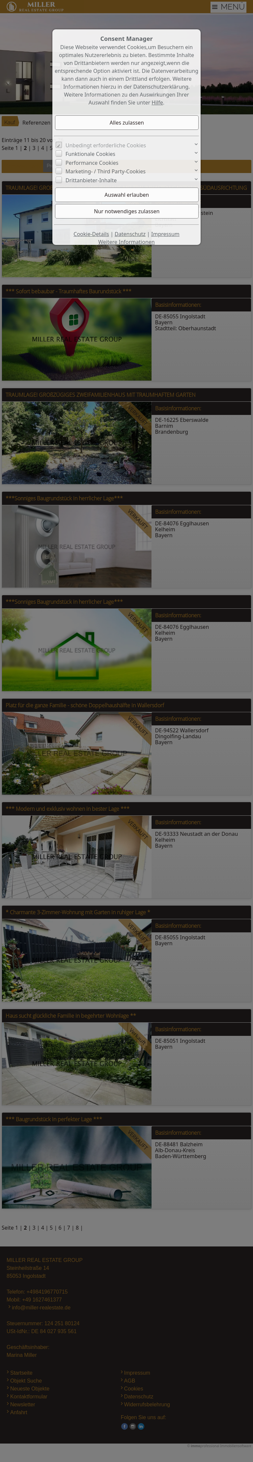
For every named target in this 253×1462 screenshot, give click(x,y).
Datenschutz (130, 234)
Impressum (165, 234)
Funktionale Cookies (90, 154)
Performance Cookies (92, 162)
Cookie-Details (91, 234)
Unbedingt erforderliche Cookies (106, 145)
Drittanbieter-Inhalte (91, 180)
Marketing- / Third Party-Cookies (106, 171)
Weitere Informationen (126, 242)
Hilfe (157, 102)
